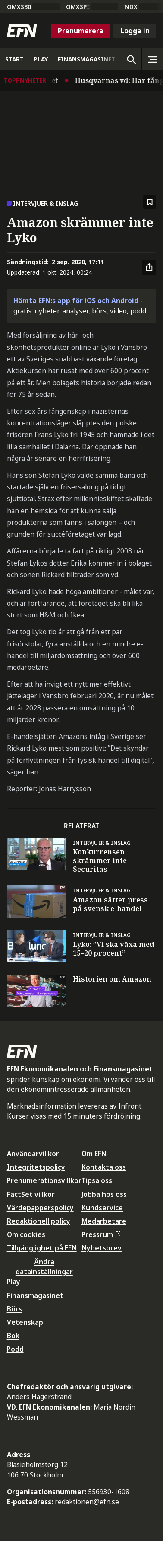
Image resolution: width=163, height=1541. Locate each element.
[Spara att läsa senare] (150, 202)
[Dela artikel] (149, 267)
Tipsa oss (97, 1180)
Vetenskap (25, 1322)
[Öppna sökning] (130, 59)
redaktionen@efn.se (87, 1501)
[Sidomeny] (152, 59)
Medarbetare (104, 1221)
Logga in (135, 30)
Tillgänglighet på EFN (42, 1248)
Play (13, 1281)
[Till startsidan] (22, 31)
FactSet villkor (31, 1194)
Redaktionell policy (38, 1221)
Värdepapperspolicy (40, 1207)
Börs (14, 1309)
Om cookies (26, 1234)
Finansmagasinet (35, 1295)
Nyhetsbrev (102, 1248)
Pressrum (101, 1234)
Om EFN (94, 1153)
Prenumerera (80, 30)
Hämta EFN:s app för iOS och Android (75, 300)
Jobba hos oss (104, 1194)
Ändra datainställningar (44, 1266)
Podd (15, 1349)
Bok (13, 1335)
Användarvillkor (33, 1153)
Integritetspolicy (36, 1167)
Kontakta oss (104, 1167)
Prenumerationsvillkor (44, 1180)
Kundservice (102, 1207)
